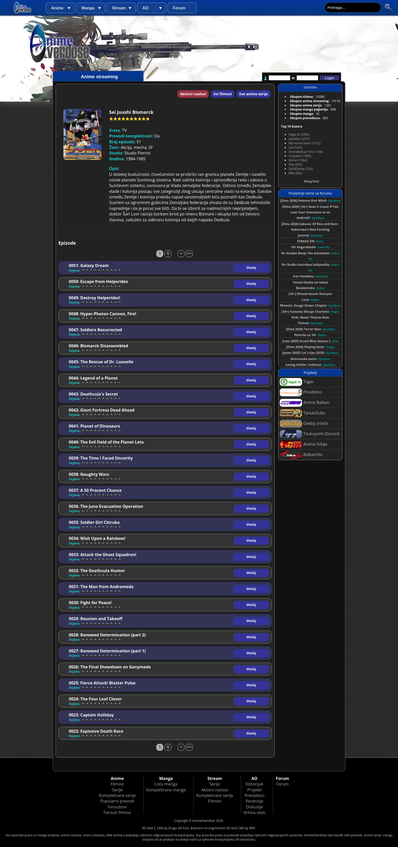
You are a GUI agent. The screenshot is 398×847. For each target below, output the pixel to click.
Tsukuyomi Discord (309, 434)
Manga (87, 8)
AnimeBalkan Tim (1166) (306, 152)
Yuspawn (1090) (300, 156)
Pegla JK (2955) (299, 134)
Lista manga (166, 784)
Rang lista (311, 181)
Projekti (254, 790)
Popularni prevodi (117, 801)
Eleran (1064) (298, 160)
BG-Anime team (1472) (305, 143)
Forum (179, 8)
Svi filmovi (222, 93)
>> (189, 253)
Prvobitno (301, 392)
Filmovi (117, 784)
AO (145, 8)
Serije (117, 790)
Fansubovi (117, 807)
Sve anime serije (253, 93)
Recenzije (254, 801)
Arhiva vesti (255, 812)
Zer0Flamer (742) (301, 169)
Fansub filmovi (117, 812)
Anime (57, 8)
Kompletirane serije (117, 795)
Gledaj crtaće (304, 424)
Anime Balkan (304, 403)
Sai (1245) (295, 147)
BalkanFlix (301, 455)
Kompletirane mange (166, 790)
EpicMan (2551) (299, 139)
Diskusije (254, 807)
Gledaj (251, 267)
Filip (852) (295, 164)
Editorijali (254, 784)
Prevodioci (254, 795)
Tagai (296, 382)
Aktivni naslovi (193, 93)
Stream (119, 8)
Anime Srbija (303, 444)
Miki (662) (295, 173)
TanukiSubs (302, 413)
